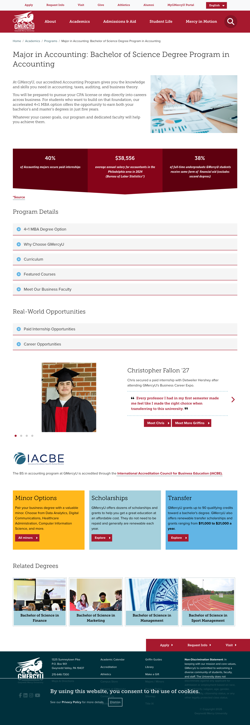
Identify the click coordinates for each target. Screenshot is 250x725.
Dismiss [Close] (115, 702)
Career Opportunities (42, 344)
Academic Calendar (113, 660)
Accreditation (109, 667)
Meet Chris (155, 423)
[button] (16, 436)
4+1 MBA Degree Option (45, 229)
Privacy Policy (71, 702)
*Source (19, 197)
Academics (32, 41)
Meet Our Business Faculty (47, 289)
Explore (100, 538)
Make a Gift (152, 674)
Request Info (55, 5)
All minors (25, 538)
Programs (50, 41)
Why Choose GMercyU (44, 244)
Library (149, 667)
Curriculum (33, 259)
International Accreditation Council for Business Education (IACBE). (169, 473)
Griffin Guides (153, 660)
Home (17, 41)
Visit (81, 5)
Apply (29, 5)
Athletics (124, 5)
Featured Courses (40, 274)
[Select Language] (216, 5)
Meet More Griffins (190, 423)
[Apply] (166, 645)
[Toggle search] (230, 21)
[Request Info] (199, 645)
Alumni (148, 5)
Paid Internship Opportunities (49, 329)
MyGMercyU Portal (181, 5)
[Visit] (230, 645)
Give (101, 5)
